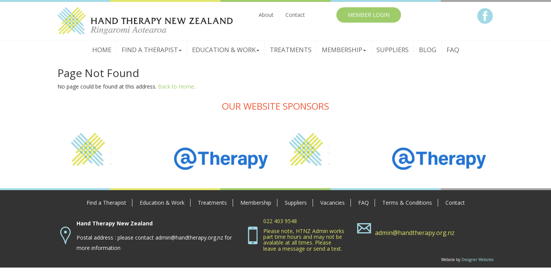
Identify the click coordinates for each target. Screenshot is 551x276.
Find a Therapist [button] (152, 49)
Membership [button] (344, 49)
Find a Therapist (106, 202)
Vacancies (332, 202)
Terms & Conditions (407, 202)
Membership (255, 202)
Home (101, 49)
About (266, 14)
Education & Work (162, 202)
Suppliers (393, 49)
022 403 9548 (280, 221)
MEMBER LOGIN (369, 14)
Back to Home (176, 86)
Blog (427, 49)
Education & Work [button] (225, 49)
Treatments (290, 49)
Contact (295, 14)
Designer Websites (477, 259)
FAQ (453, 49)
